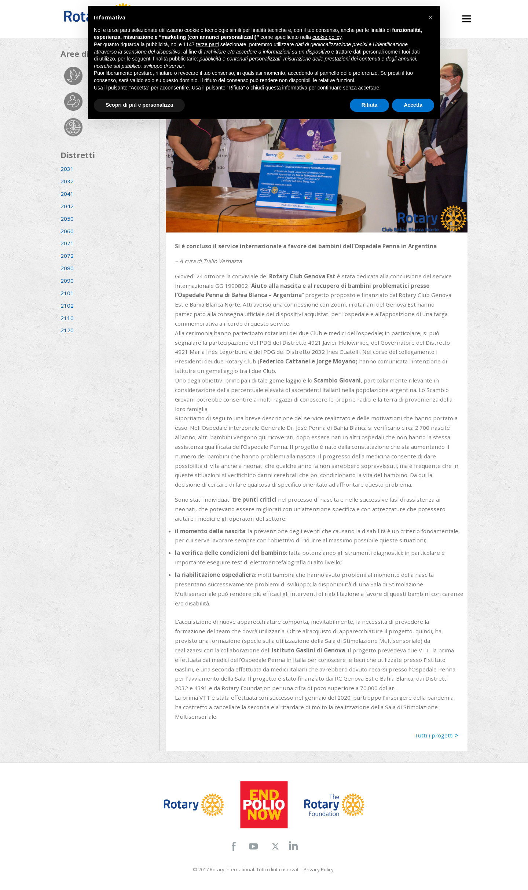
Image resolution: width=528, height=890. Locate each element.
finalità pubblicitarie (175, 59)
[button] (430, 17)
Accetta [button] (413, 105)
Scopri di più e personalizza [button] (139, 105)
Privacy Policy (319, 869)
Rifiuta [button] (370, 105)
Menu (466, 15)
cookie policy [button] (326, 37)
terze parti (207, 44)
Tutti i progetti (436, 735)
